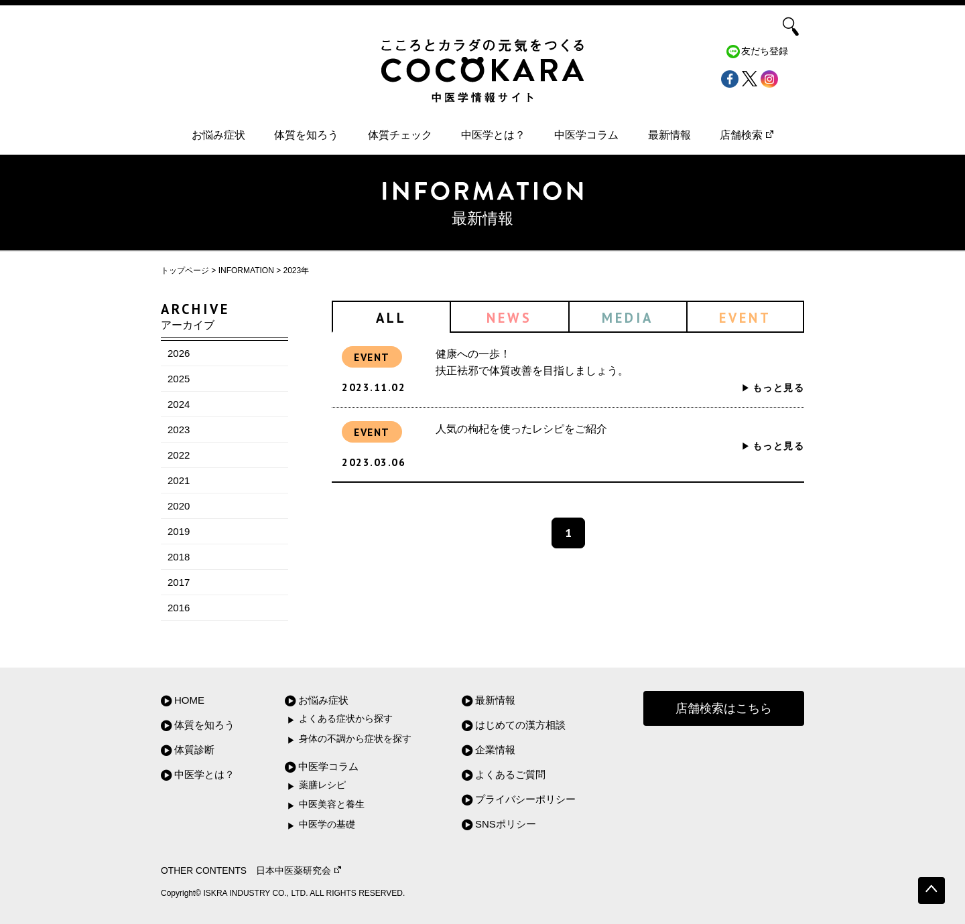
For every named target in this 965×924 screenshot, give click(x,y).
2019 (179, 531)
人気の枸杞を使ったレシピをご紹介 (521, 429)
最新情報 (669, 135)
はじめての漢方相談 (520, 724)
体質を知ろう (306, 135)
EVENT (745, 318)
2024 (179, 404)
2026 (179, 353)
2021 (179, 480)
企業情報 (495, 749)
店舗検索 (746, 135)
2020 (179, 506)
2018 (179, 556)
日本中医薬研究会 (298, 871)
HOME (189, 700)
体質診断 (194, 749)
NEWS (509, 318)
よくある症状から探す (346, 719)
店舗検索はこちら (724, 708)
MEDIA (627, 318)
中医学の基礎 (327, 825)
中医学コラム (586, 135)
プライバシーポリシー (525, 799)
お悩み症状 (218, 135)
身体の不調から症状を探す (355, 739)
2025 (179, 378)
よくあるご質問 (510, 774)
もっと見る (778, 387)
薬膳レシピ (322, 785)
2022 (179, 455)
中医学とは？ (493, 135)
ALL (391, 318)
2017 (179, 582)
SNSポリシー (505, 824)
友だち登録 (764, 51)
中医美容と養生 (332, 804)
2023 (179, 429)
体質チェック (400, 135)
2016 (179, 607)
